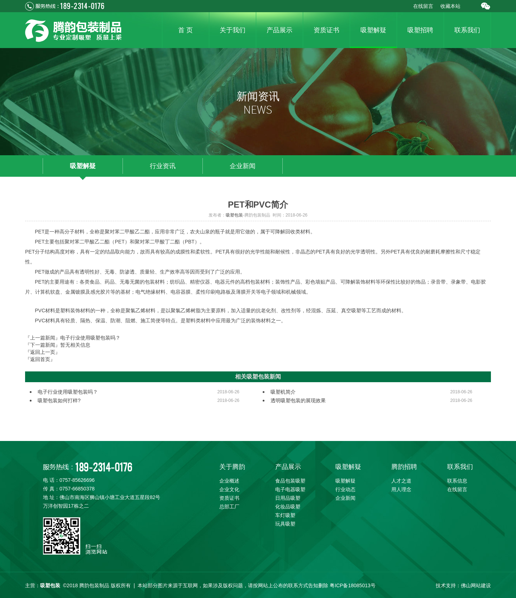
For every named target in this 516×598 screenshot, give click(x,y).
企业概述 (229, 481)
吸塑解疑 (83, 166)
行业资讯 (163, 166)
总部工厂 (229, 506)
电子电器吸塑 (290, 489)
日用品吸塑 (287, 498)
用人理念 (401, 489)
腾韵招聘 (404, 466)
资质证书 (229, 498)
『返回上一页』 (42, 352)
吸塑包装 (234, 215)
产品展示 (288, 466)
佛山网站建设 (476, 585)
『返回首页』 (40, 359)
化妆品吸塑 (287, 506)
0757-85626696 (77, 480)
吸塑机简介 (283, 392)
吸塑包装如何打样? (59, 400)
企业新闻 (242, 166)
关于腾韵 (232, 466)
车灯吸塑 (285, 515)
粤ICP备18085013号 (353, 585)
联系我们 (460, 466)
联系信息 (457, 481)
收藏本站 (450, 6)
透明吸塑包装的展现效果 (298, 400)
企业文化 (229, 489)
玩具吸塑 (285, 524)
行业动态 (345, 489)
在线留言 (423, 6)
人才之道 (401, 481)
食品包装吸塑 (290, 481)
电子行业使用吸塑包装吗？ (90, 338)
